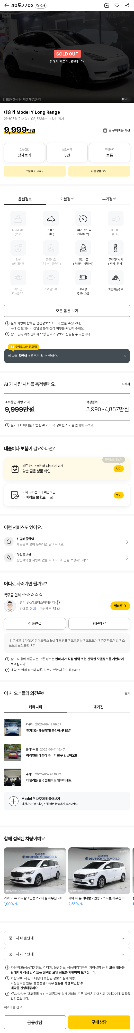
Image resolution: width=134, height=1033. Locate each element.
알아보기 (67, 469)
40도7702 (28, 5)
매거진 (98, 707)
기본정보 (67, 199)
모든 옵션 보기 (67, 311)
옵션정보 (25, 199)
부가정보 (109, 199)
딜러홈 (118, 606)
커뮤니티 (35, 707)
